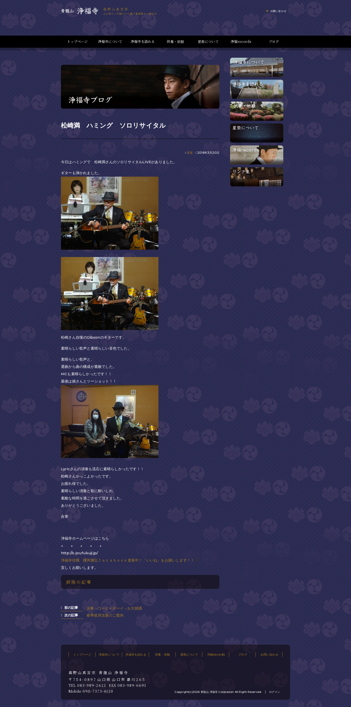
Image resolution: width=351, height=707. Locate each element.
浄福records (241, 41)
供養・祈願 (175, 41)
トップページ (77, 41)
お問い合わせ (278, 11)
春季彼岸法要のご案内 (105, 615)
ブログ (274, 41)
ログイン (274, 692)
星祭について (208, 41)
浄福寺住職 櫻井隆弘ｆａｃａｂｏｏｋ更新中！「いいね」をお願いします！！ (127, 560)
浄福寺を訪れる (143, 41)
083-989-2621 (91, 685)
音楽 (190, 152)
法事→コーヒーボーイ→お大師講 (114, 608)
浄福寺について (110, 41)
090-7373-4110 (98, 691)
